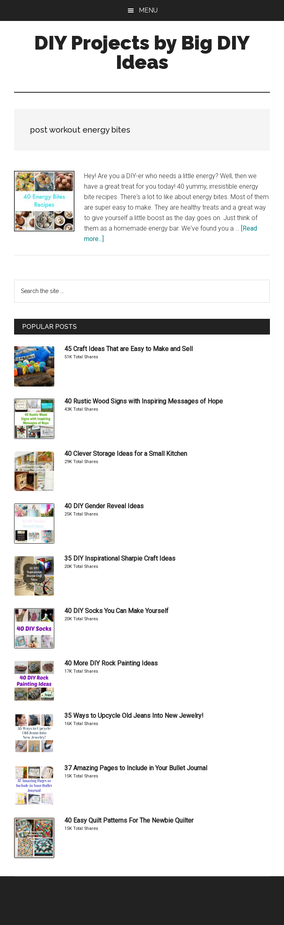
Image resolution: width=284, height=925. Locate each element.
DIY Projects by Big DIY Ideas (142, 52)
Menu (148, 10)
